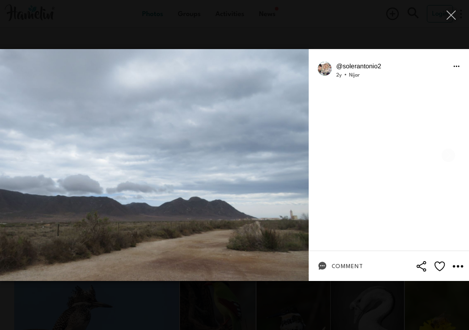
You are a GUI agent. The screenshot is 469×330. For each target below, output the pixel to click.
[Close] (452, 15)
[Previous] (20, 155)
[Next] (448, 155)
